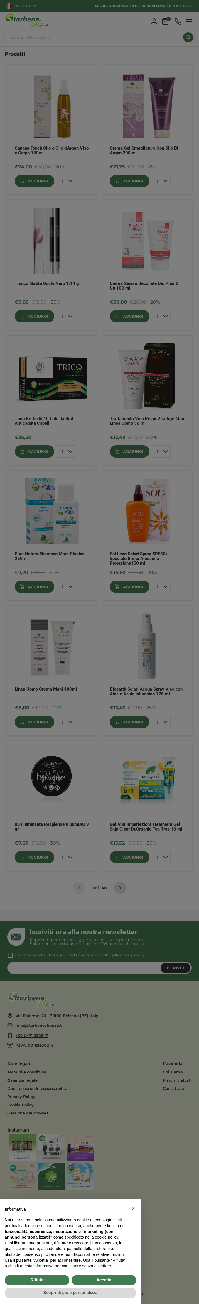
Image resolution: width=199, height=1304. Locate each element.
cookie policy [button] (106, 1237)
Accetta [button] (104, 1280)
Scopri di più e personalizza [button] (70, 1292)
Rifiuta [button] (37, 1280)
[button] (133, 1208)
